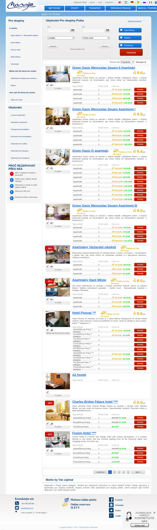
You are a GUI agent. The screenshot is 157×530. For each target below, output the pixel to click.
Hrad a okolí (15, 50)
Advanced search (134, 21)
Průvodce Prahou (121, 8)
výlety (75, 8)
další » (138, 472)
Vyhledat (131, 52)
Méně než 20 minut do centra (22, 71)
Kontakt (109, 2)
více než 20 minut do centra (22, 92)
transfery (95, 8)
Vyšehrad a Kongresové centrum (24, 78)
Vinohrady (15, 64)
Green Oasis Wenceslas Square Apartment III (104, 205)
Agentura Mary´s (67, 527)
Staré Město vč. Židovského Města (24, 35)
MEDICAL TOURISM (147, 8)
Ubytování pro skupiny (19, 151)
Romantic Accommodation (21, 136)
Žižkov (13, 85)
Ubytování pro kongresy (20, 158)
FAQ (100, 2)
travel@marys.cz (27, 508)
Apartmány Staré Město (89, 280)
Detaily (140, 89)
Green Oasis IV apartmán (90, 150)
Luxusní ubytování (18, 115)
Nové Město (15, 42)
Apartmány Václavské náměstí (94, 247)
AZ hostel (79, 374)
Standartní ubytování (19, 122)
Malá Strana (15, 57)
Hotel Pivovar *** (84, 312)
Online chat (140, 525)
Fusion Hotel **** (84, 433)
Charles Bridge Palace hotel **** (95, 401)
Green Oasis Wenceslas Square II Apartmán (103, 67)
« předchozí (100, 472)
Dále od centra (16, 100)
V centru (13, 28)
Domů (44, 14)
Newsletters (80, 2)
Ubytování (54, 8)
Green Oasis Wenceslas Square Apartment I (103, 109)
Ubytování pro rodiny (19, 144)
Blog (92, 2)
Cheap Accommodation (20, 129)
